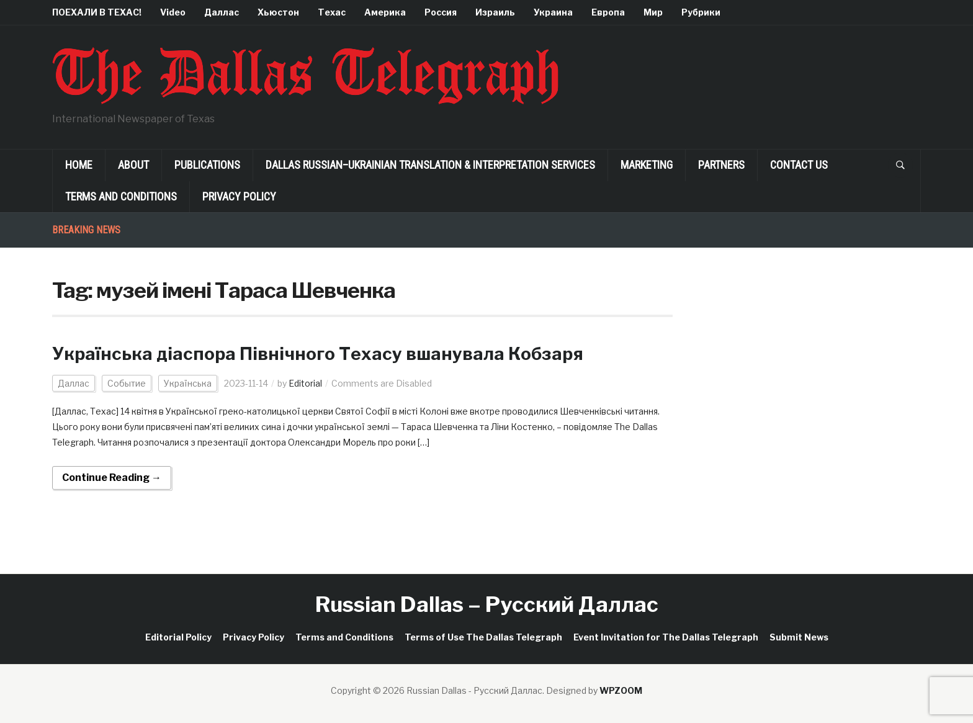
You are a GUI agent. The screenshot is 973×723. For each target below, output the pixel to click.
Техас (332, 12)
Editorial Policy (178, 637)
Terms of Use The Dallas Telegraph (483, 637)
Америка (385, 12)
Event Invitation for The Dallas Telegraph (665, 637)
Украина (553, 12)
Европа (608, 12)
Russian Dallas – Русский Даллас (486, 604)
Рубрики (700, 12)
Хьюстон (278, 12)
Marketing (647, 164)
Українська (188, 383)
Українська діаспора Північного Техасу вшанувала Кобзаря (317, 353)
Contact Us (799, 164)
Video (173, 12)
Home (78, 164)
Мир (653, 12)
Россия (440, 12)
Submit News (798, 637)
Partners (721, 164)
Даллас (221, 12)
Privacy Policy (239, 196)
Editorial (305, 383)
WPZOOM (620, 690)
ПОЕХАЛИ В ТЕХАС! (96, 12)
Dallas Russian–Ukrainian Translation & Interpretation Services (430, 164)
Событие (126, 383)
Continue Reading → (111, 477)
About (133, 164)
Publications (207, 164)
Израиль (495, 12)
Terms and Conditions (121, 196)
